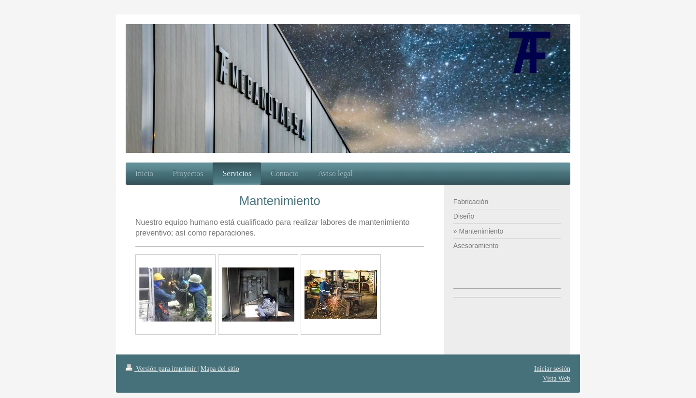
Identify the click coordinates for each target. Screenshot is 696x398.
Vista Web (556, 378)
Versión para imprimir (161, 368)
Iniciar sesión (552, 368)
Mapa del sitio (220, 368)
